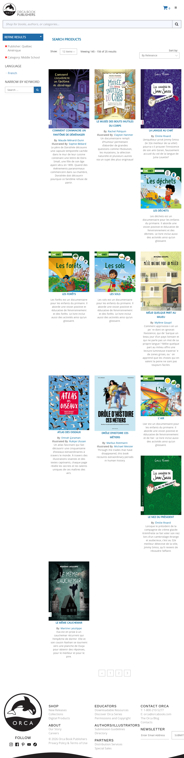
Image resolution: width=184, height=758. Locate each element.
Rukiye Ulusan (77, 441)
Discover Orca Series (108, 714)
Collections (56, 714)
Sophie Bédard (77, 143)
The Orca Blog (150, 718)
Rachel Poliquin (117, 131)
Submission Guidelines (110, 729)
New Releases (58, 710)
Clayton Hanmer (123, 134)
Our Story (55, 729)
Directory (101, 733)
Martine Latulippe (71, 628)
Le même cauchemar (69, 622)
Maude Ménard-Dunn (71, 140)
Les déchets (161, 210)
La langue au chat (161, 130)
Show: (53, 51)
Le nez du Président (161, 517)
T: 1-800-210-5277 (152, 710)
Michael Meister (123, 446)
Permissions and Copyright (113, 718)
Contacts (146, 722)
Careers (54, 733)
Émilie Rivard (163, 136)
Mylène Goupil (163, 322)
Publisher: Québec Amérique (18, 48)
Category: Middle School (22, 57)
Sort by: (173, 50)
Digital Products (59, 718)
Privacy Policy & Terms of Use (68, 743)
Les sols (115, 294)
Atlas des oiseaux (69, 432)
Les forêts (69, 294)
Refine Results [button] (15, 37)
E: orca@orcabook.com (156, 714)
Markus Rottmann (117, 443)
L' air (161, 418)
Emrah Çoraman (71, 437)
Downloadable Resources (112, 710)
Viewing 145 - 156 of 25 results (98, 51)
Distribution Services (108, 744)
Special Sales (103, 748)
